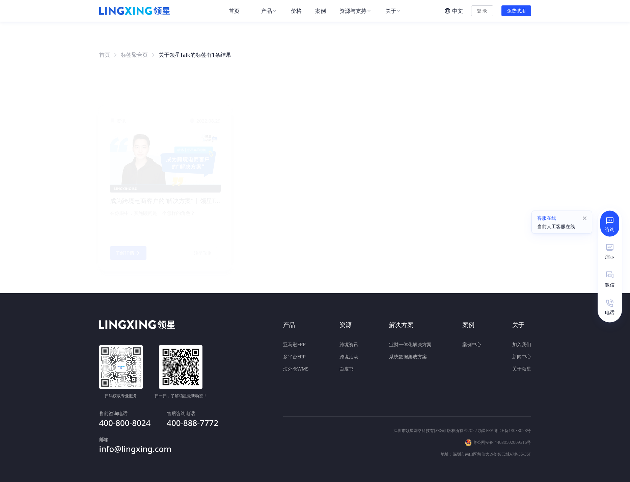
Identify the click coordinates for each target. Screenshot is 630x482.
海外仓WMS (295, 367)
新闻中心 (521, 355)
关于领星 (521, 367)
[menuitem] (238, 11)
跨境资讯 (348, 343)
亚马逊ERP (294, 343)
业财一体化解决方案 (410, 343)
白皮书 (346, 367)
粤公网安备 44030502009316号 (502, 424)
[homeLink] (134, 10)
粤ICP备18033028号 (512, 412)
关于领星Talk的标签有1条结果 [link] (195, 54)
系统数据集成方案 (408, 355)
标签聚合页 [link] (134, 54)
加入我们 (521, 343)
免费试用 (516, 10)
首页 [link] (104, 54)
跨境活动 (348, 355)
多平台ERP (294, 355)
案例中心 (471, 343)
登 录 (482, 10)
